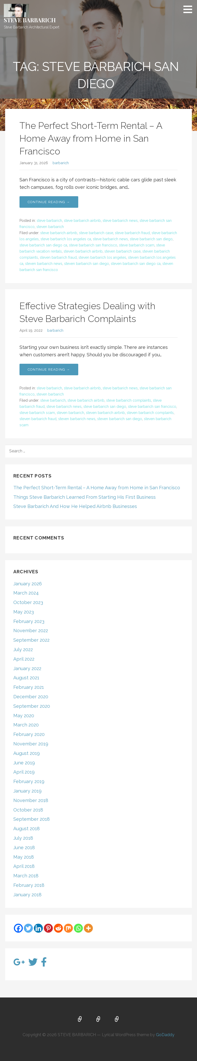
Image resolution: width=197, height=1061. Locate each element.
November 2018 (30, 800)
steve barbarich (49, 221)
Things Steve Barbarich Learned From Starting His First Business (84, 497)
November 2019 (30, 743)
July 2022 (23, 649)
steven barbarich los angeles (102, 257)
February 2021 (28, 687)
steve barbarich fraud (132, 233)
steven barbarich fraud (58, 257)
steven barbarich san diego (86, 264)
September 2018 (31, 819)
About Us (98, 1019)
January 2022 (27, 668)
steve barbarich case (96, 233)
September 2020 (31, 706)
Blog (117, 1019)
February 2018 (28, 885)
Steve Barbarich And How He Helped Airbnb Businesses (75, 506)
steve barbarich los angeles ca (66, 239)
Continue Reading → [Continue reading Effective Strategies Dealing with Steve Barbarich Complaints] (49, 369)
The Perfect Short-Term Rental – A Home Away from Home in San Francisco (90, 138)
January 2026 (27, 583)
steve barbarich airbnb (82, 221)
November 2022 (30, 630)
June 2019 (24, 762)
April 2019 (24, 772)
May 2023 (23, 612)
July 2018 (23, 838)
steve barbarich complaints (128, 400)
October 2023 (28, 602)
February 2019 (28, 781)
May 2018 (23, 857)
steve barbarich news (120, 221)
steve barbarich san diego (151, 239)
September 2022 (31, 640)
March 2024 (26, 593)
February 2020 (29, 734)
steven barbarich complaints (150, 413)
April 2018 (24, 866)
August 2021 (26, 677)
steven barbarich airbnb (83, 251)
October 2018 (28, 810)
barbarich (61, 163)
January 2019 (27, 791)
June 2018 (24, 847)
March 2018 (25, 875)
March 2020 (26, 724)
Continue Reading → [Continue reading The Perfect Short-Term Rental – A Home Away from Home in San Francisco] (49, 202)
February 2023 (28, 621)
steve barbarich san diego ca (43, 245)
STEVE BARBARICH (30, 20)
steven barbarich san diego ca (136, 264)
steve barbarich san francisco (93, 245)
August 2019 (26, 753)
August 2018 (26, 828)
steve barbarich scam (136, 245)
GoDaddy (165, 1034)
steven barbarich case (122, 251)
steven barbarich (50, 227)
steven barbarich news (43, 264)
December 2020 (30, 696)
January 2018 (27, 894)
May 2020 (23, 715)
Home (80, 1019)
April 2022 (23, 659)
